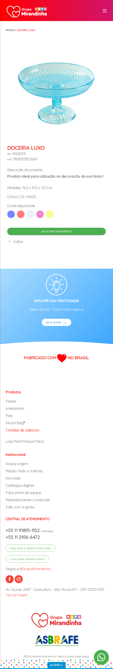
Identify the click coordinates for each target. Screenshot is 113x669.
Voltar (15, 241)
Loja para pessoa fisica (27, 559)
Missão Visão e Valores (24, 471)
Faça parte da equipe (23, 492)
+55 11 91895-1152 (23, 530)
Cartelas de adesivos (22, 430)
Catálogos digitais (20, 485)
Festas (10, 30)
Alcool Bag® (15, 423)
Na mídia (13, 478)
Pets (9, 415)
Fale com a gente (20, 507)
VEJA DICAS (56, 323)
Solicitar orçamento (56, 231)
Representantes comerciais (28, 500)
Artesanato (15, 408)
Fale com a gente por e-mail (30, 548)
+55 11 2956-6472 (23, 537)
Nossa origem (17, 464)
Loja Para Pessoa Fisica (25, 441)
